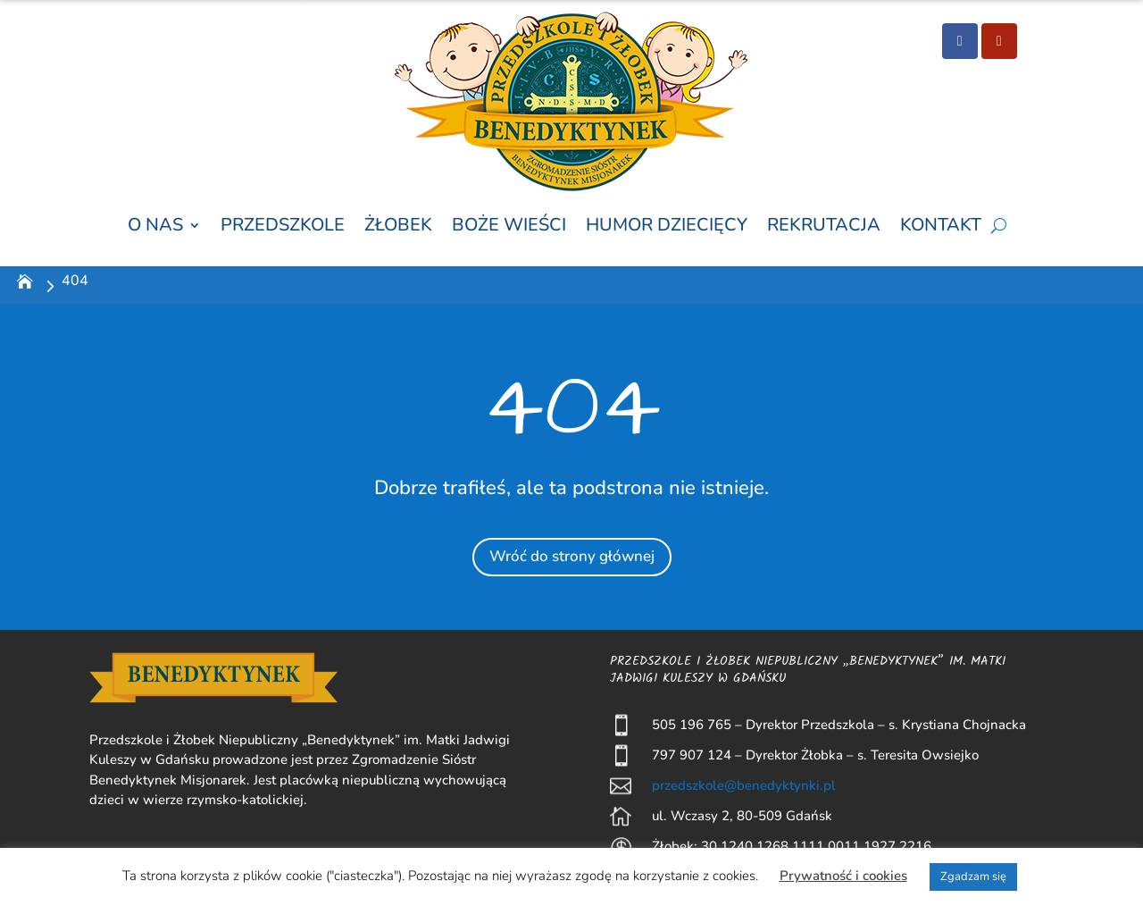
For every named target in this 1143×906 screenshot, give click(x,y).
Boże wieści (509, 225)
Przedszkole (283, 225)
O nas (155, 225)
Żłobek (398, 225)
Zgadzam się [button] (973, 876)
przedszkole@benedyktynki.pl (744, 785)
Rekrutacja (823, 225)
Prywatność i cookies (843, 876)
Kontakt (940, 225)
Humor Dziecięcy (666, 225)
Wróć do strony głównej (571, 555)
